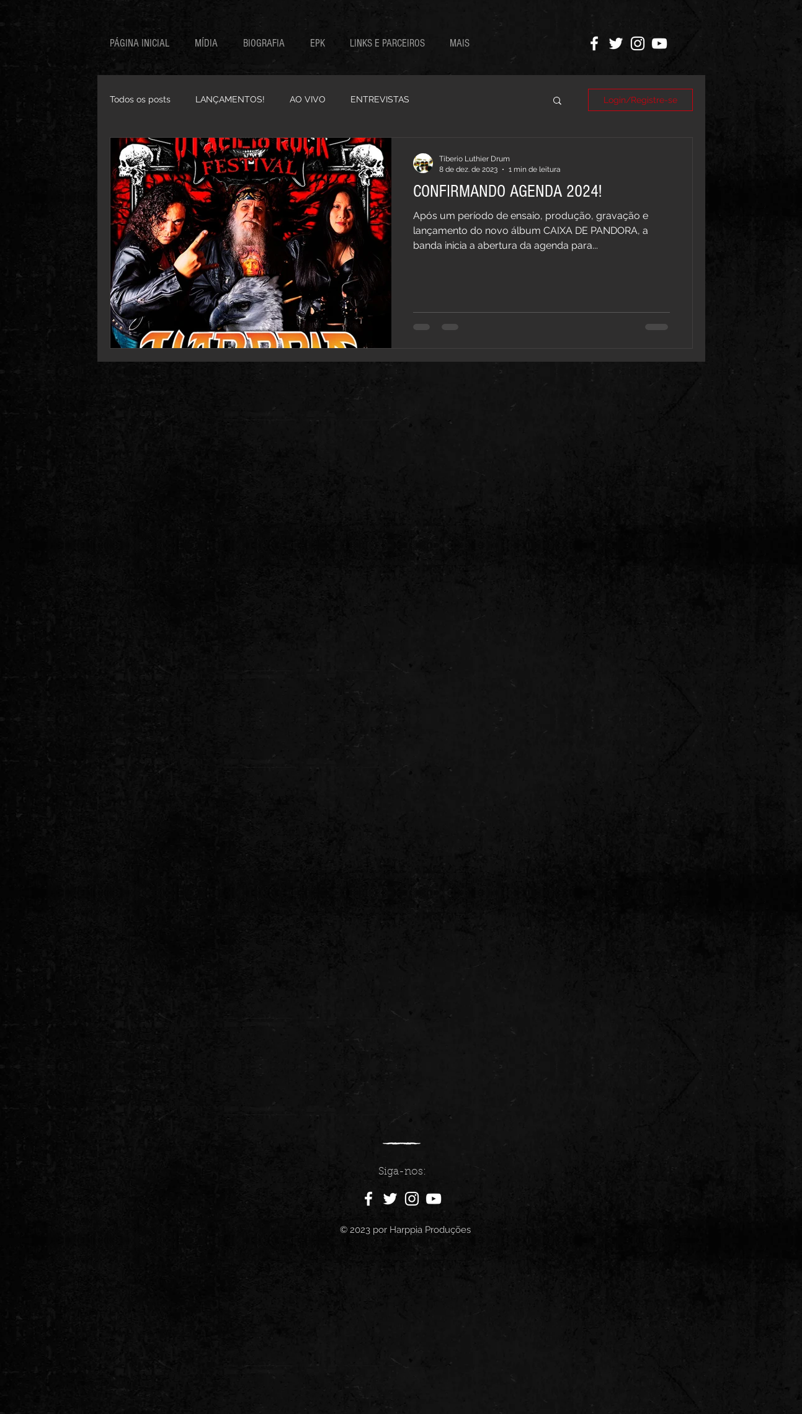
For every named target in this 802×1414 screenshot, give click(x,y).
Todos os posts (140, 99)
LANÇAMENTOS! (230, 99)
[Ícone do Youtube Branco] (659, 43)
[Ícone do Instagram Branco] (637, 43)
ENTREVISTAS (379, 99)
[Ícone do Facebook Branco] (594, 43)
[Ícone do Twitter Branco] (616, 43)
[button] (557, 101)
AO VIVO (308, 99)
